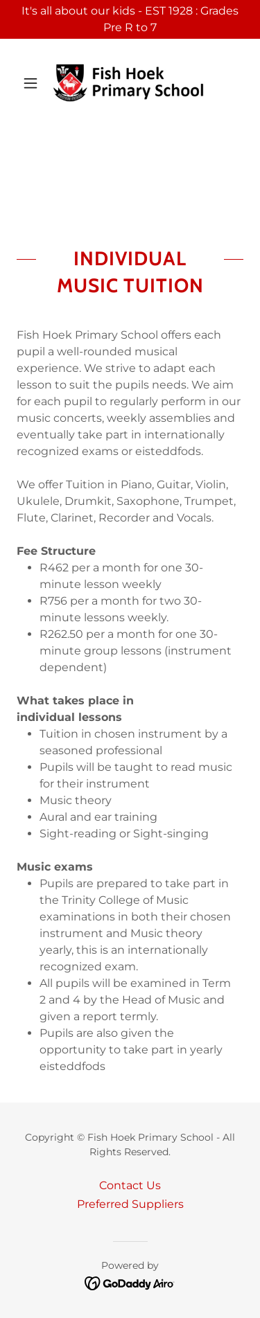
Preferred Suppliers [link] (130, 1204)
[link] (129, 83)
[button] (34, 83)
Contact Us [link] (130, 1185)
